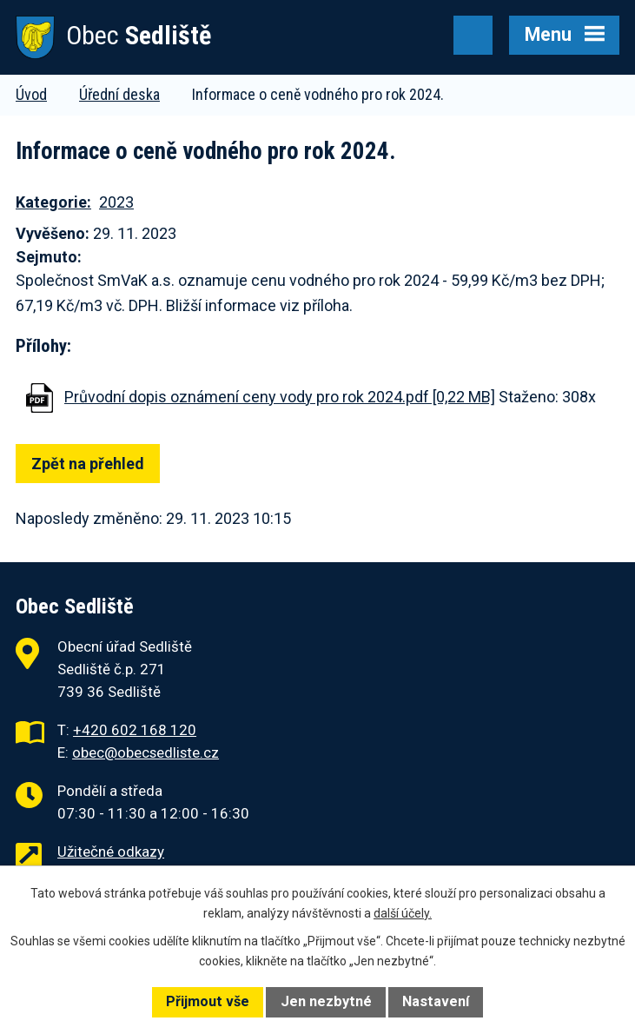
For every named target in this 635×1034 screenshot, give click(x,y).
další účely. (403, 913)
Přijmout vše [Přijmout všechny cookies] (207, 1001)
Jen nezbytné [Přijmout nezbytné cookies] (326, 1001)
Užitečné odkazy (110, 851)
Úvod (31, 94)
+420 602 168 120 (134, 730)
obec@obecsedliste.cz (145, 752)
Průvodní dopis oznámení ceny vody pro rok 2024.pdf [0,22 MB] (279, 397)
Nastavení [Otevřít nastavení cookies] (435, 1001)
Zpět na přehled (87, 463)
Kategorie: (53, 202)
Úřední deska (119, 94)
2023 (116, 202)
